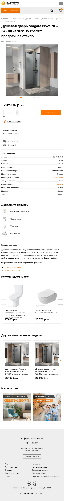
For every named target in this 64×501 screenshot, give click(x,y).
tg (35, 484)
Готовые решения (12, 467)
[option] (32, 70)
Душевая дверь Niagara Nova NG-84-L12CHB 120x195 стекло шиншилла (16, 371)
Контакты (36, 464)
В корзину (50, 112)
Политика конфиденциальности (45, 476)
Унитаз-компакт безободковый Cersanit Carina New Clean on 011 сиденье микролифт (15, 314)
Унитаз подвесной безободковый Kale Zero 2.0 (46, 312)
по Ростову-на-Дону (12, 267)
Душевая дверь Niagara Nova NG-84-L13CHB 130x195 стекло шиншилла (46, 371)
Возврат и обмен (39, 473)
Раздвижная (58, 177)
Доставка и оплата (39, 470)
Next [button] (61, 71)
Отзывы (8, 470)
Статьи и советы (12, 473)
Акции (7, 464)
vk (29, 484)
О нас (7, 476)
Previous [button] (2, 71)
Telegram (34, 443)
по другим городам (12, 270)
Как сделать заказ (39, 467)
